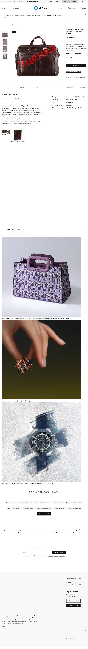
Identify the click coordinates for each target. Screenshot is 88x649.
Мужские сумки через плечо (74, 503)
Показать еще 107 (44, 514)
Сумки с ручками (59, 508)
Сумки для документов (74, 508)
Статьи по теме (11, 229)
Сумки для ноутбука (13, 508)
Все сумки (4, 25)
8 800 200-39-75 (6, 1)
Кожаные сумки (45, 503)
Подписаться (59, 552)
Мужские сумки (10, 503)
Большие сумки (58, 503)
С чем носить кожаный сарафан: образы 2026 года (16, 401)
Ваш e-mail (69, 57)
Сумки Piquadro (13, 25)
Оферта (4, 626)
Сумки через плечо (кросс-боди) (28, 503)
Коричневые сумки (28, 508)
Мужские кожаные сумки (44, 508)
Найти (85, 15)
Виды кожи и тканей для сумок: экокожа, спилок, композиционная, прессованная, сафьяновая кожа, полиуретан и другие (35, 318)
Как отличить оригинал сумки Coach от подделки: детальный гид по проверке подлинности (27, 483)
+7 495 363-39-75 (19, 1)
